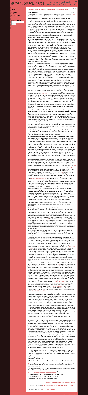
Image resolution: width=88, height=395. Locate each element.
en (73, 8)
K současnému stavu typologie (38, 178)
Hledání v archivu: (16, 20)
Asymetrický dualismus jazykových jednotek (45, 372)
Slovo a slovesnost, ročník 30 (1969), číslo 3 (57, 382)
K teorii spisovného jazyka (49, 389)
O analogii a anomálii (60, 281)
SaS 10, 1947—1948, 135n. (39, 291)
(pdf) (74, 14)
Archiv (13, 14)
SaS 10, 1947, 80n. (57, 286)
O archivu (14, 12)
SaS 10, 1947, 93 (45, 93)
